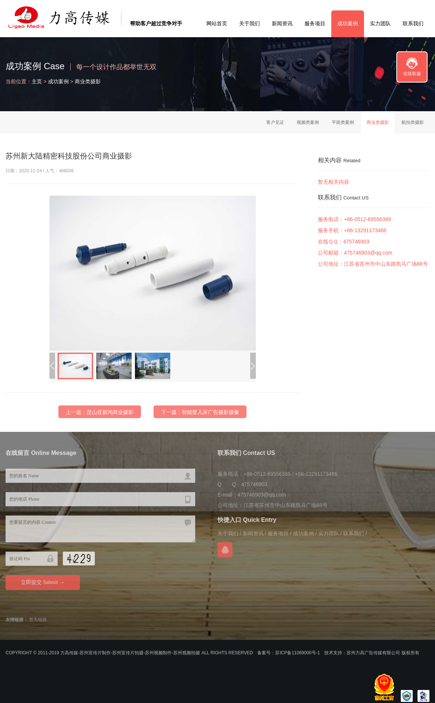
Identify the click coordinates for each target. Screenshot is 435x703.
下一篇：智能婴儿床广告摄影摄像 (200, 416)
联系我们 (413, 23)
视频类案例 (308, 122)
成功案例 (347, 23)
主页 (37, 81)
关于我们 (249, 23)
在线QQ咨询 (225, 549)
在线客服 (412, 73)
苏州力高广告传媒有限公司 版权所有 (383, 652)
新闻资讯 (282, 23)
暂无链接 (38, 619)
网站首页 (216, 23)
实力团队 (380, 23)
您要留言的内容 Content (100, 529)
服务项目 (314, 23)
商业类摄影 (88, 81)
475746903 (356, 244)
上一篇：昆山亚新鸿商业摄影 (99, 416)
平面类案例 (343, 122)
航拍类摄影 (413, 122)
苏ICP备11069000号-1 (297, 652)
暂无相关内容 (333, 183)
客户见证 (275, 122)
